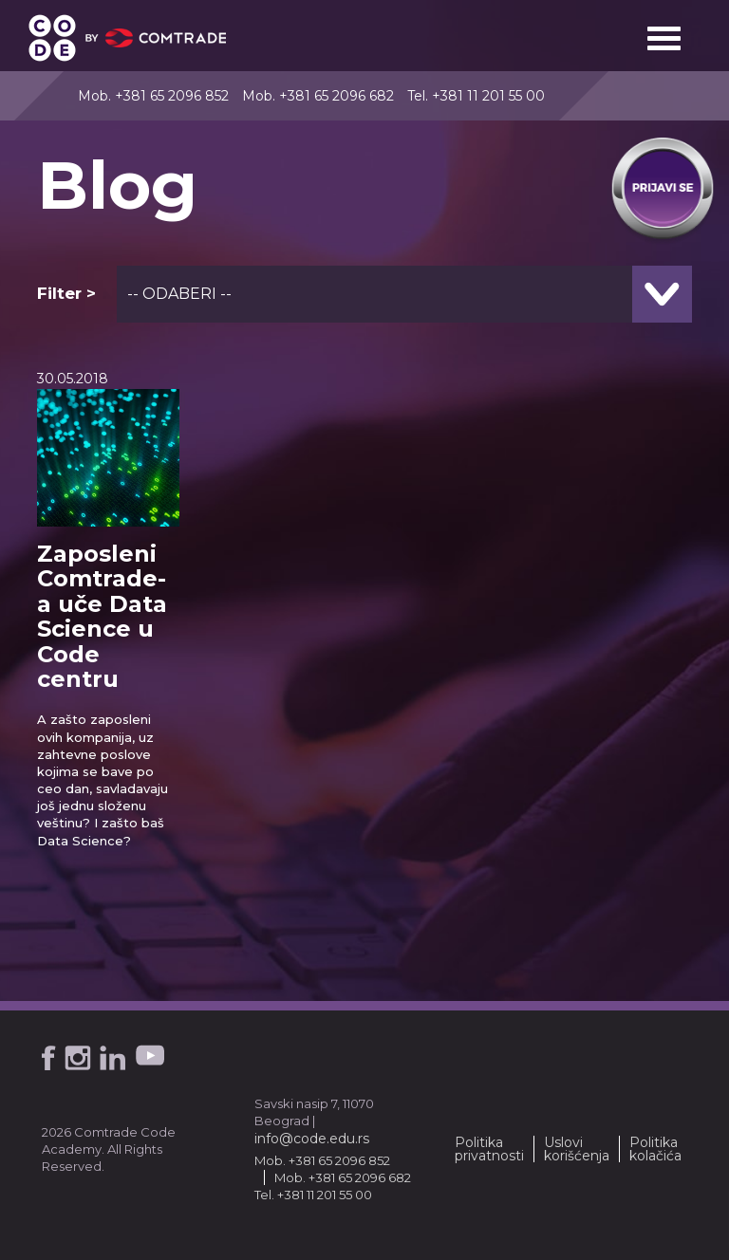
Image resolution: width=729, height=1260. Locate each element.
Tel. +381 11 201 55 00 (476, 95)
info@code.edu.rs (311, 1138)
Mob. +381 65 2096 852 (153, 95)
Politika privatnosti (489, 1149)
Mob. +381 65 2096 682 (318, 95)
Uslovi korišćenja (576, 1149)
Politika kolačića (655, 1149)
